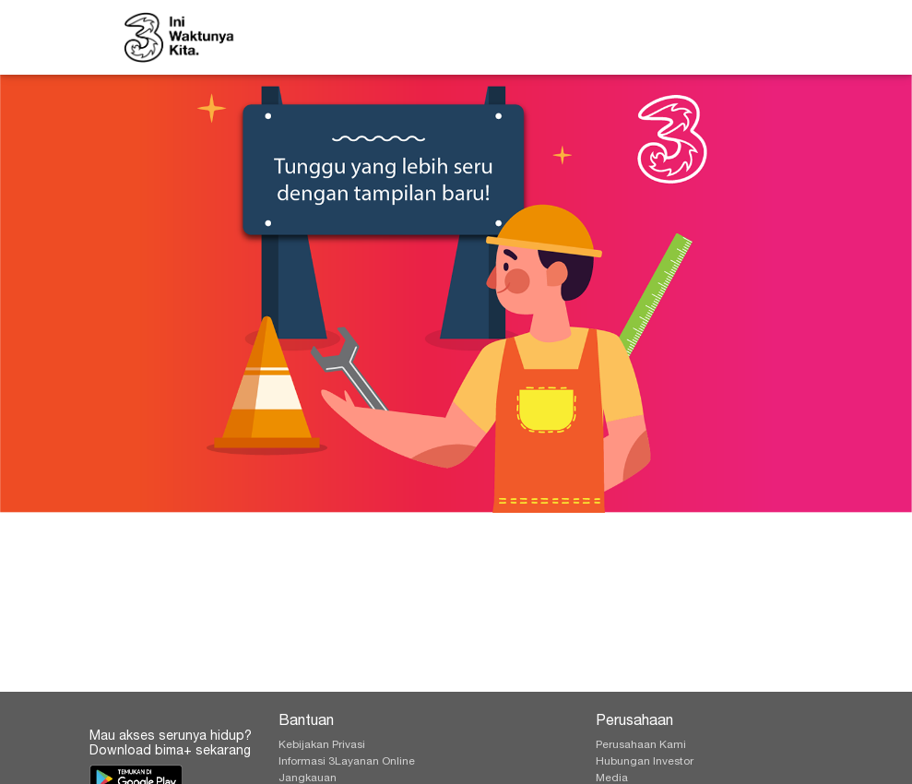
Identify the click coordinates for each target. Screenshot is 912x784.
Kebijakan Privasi (321, 745)
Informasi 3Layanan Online (346, 761)
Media (612, 778)
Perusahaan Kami (641, 745)
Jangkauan (307, 778)
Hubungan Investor (644, 761)
